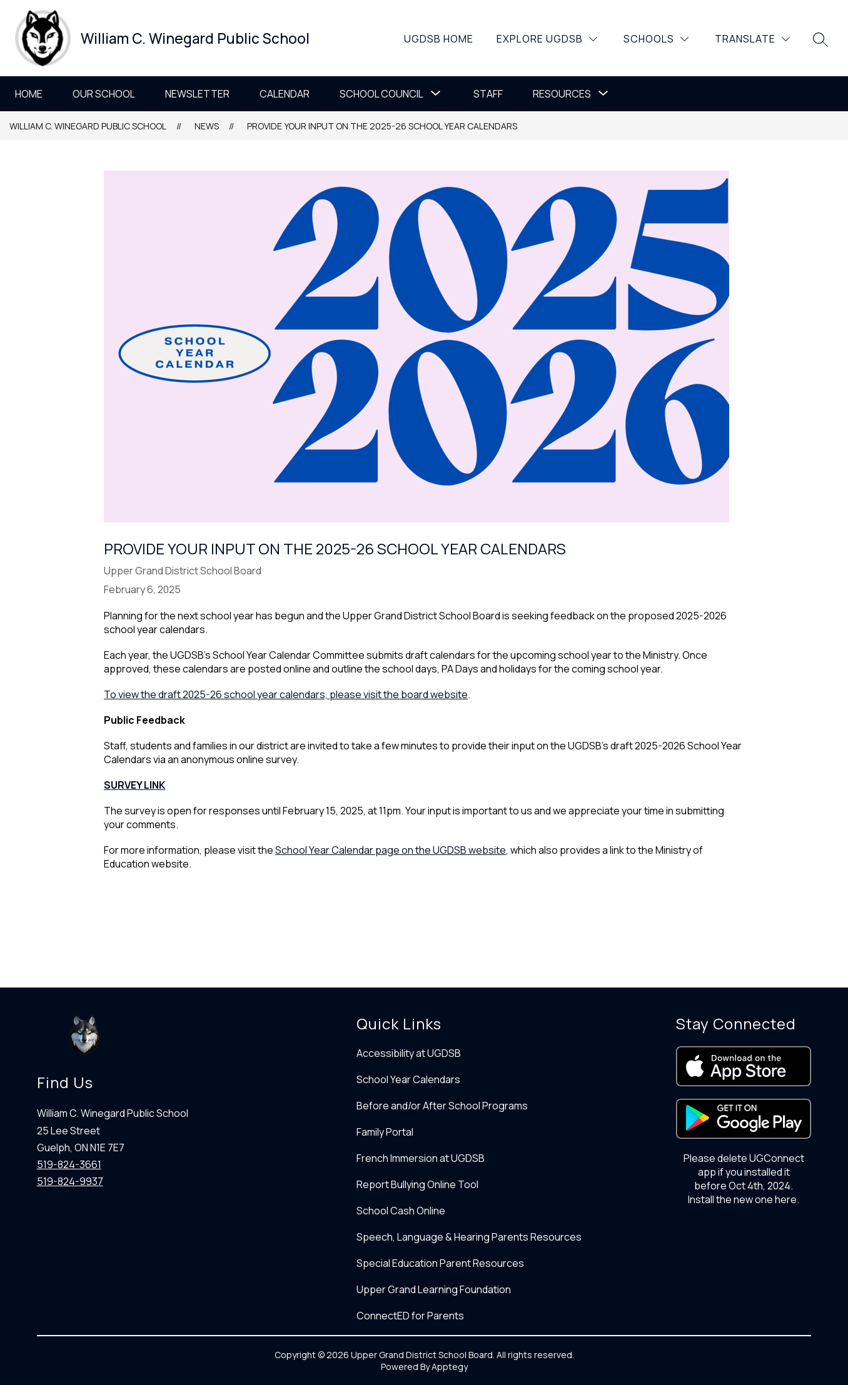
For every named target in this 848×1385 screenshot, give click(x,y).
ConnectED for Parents (410, 1315)
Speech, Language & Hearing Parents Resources (469, 1237)
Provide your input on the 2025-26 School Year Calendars (382, 126)
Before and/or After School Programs (442, 1105)
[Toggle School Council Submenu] (435, 93)
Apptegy (450, 1366)
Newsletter (197, 94)
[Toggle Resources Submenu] (603, 93)
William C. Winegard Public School (87, 126)
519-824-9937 (70, 1181)
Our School (104, 94)
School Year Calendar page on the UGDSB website (390, 850)
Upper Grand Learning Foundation (433, 1289)
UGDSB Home (438, 39)
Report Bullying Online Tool (417, 1184)
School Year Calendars (408, 1079)
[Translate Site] (752, 39)
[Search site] (820, 39)
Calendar (285, 94)
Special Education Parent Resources (440, 1263)
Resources (562, 94)
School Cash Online (400, 1211)
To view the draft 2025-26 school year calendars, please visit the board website (286, 694)
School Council (381, 94)
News (206, 126)
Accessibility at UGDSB (408, 1053)
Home (29, 94)
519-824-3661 (69, 1164)
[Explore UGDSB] (546, 39)
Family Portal (384, 1132)
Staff (488, 94)
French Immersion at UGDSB (420, 1158)
